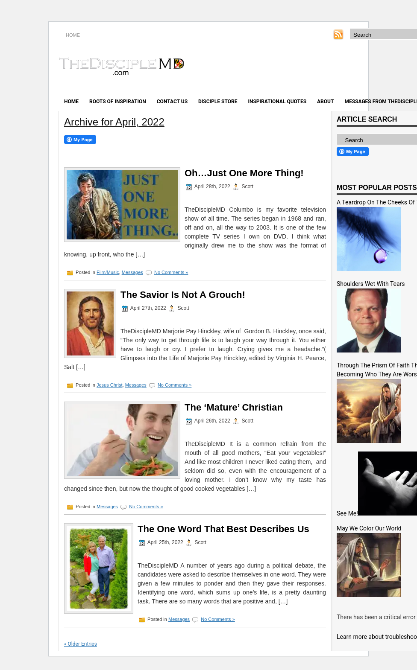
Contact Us (172, 102)
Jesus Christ (110, 384)
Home (71, 102)
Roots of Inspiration (117, 102)
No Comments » (171, 272)
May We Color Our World (369, 528)
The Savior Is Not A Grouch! (182, 294)
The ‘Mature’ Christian (234, 407)
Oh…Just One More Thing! (244, 173)
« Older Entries (80, 644)
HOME (73, 35)
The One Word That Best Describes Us (223, 529)
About (325, 102)
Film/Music (108, 272)
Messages (132, 272)
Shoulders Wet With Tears (371, 283)
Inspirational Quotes (277, 102)
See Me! (347, 513)
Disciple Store (217, 102)
